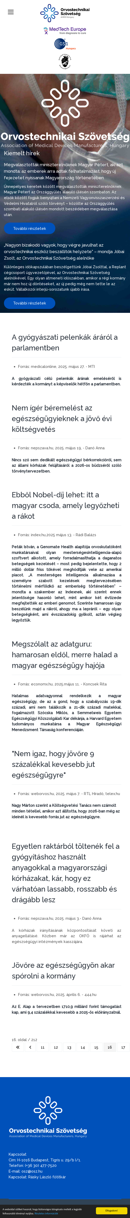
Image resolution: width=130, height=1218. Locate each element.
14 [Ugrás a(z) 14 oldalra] (83, 1047)
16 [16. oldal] (110, 1047)
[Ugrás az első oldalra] (18, 1047)
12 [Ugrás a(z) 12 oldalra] (56, 1047)
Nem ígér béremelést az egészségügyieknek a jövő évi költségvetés (62, 418)
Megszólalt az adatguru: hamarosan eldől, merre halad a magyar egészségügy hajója (65, 655)
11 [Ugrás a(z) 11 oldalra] (43, 1047)
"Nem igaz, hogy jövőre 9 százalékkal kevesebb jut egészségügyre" (53, 764)
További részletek (29, 228)
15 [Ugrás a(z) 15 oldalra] (96, 1047)
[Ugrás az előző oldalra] (30, 1047)
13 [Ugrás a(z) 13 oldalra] (69, 1047)
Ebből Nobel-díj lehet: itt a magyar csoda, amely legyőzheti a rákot (65, 505)
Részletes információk (46, 1213)
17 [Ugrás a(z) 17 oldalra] (123, 1047)
